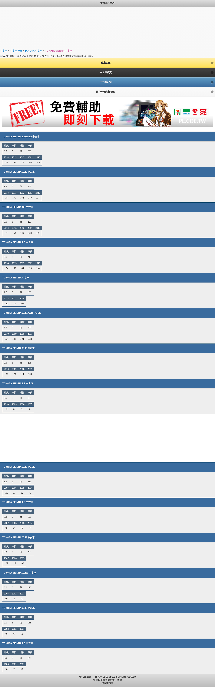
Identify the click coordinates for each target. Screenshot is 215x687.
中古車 (3, 50)
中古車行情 (16, 50)
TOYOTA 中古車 (33, 50)
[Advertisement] (89, 28)
